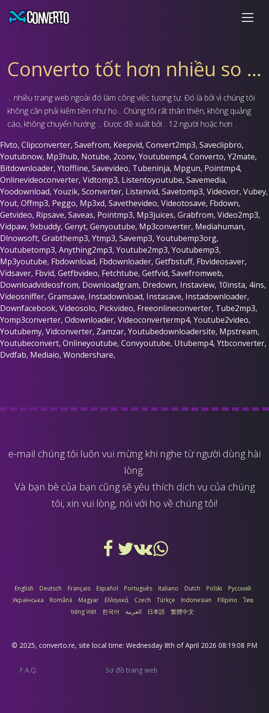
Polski (214, 588)
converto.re (57, 645)
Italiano (168, 588)
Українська (28, 600)
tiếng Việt (83, 612)
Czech (142, 600)
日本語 (156, 612)
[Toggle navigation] (247, 17)
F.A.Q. (28, 670)
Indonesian (196, 600)
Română (61, 600)
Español (107, 588)
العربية (134, 612)
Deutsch (50, 588)
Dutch (192, 588)
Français (79, 588)
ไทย (248, 600)
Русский (239, 588)
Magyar (88, 600)
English (24, 588)
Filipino (227, 600)
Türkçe (166, 600)
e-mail (22, 453)
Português (138, 588)
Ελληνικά (116, 600)
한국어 (111, 612)
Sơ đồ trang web (132, 670)
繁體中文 (182, 612)
